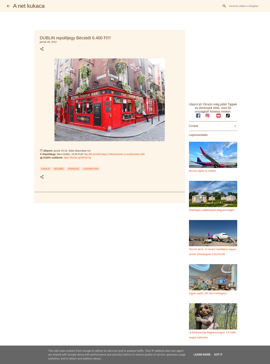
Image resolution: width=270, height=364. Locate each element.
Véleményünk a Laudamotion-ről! (126, 154)
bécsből (59, 169)
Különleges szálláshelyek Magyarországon (212, 210)
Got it (218, 354)
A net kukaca (29, 6)
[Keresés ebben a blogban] (246, 6)
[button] (42, 49)
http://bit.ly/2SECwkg (95, 154)
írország (73, 169)
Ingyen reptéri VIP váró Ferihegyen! (208, 293)
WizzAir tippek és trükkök (202, 170)
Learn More (202, 354)
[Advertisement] (109, 232)
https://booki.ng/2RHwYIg (77, 157)
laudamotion (90, 169)
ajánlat (45, 169)
